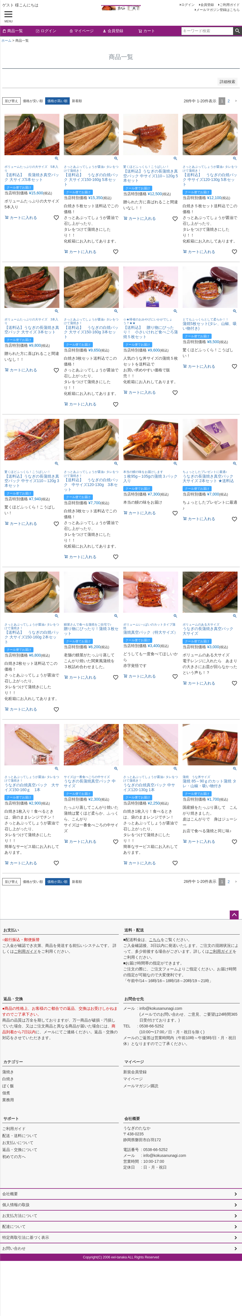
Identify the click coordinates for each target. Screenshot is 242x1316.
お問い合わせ (14, 1248)
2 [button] (229, 101)
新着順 (77, 101)
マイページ (81, 31)
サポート (11, 1118)
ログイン (188, 5)
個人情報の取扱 (16, 1204)
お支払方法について (19, 1215)
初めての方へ (14, 1156)
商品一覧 (12, 31)
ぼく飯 (8, 1086)
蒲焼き (8, 1072)
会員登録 (207, 5)
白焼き (8, 1079)
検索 (237, 31)
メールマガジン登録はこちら (218, 10)
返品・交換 (13, 999)
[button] (236, 101)
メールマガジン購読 (140, 1086)
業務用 (8, 1100)
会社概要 (132, 1118)
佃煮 (6, 1093)
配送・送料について (19, 1135)
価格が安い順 (33, 101)
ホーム (6, 41)
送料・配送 (134, 930)
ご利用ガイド (230, 5)
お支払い (11, 930)
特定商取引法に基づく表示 (25, 1237)
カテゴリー (13, 1062)
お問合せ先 (134, 999)
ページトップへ (234, 915)
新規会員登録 (135, 1072)
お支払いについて (17, 1142)
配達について (14, 1226)
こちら (155, 939)
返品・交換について (19, 1149)
